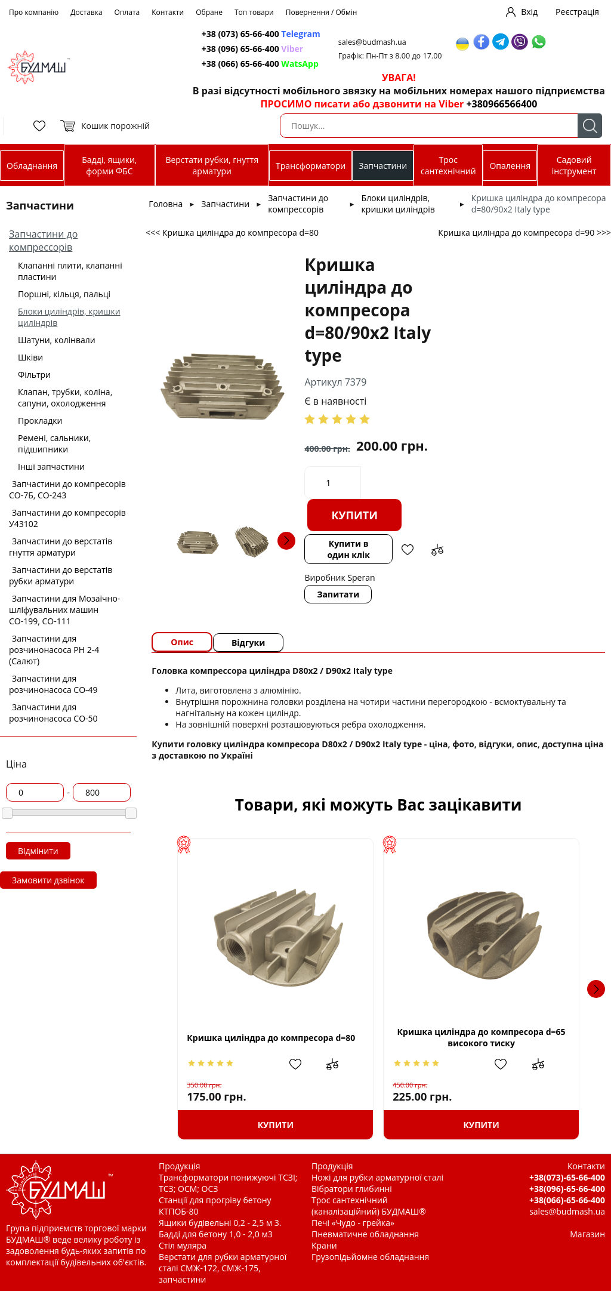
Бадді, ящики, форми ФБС (109, 165)
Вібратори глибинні (351, 1188)
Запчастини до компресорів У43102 (67, 518)
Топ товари (254, 12)
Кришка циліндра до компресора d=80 (271, 1037)
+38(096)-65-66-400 (567, 1188)
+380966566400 (501, 103)
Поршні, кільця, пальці (64, 294)
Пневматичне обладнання (365, 1234)
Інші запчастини (51, 466)
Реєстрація (577, 11)
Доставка (86, 12)
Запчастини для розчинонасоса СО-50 (53, 712)
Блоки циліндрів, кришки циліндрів (398, 203)
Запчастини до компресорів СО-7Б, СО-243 (67, 489)
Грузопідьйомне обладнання (370, 1256)
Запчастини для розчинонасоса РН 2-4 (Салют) (54, 650)
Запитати (338, 594)
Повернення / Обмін (321, 12)
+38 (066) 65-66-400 (260, 63)
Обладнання (32, 165)
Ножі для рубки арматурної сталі (377, 1177)
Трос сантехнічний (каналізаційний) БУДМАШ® (368, 1205)
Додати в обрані (407, 550)
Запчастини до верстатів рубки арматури (60, 575)
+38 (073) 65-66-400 (261, 33)
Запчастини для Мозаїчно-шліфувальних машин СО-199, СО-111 (64, 610)
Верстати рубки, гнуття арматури (211, 165)
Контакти (168, 12)
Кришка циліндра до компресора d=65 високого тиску (481, 1037)
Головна (166, 203)
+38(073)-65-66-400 (567, 1177)
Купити (354, 515)
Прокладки (40, 420)
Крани (324, 1245)
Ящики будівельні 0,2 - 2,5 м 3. (220, 1222)
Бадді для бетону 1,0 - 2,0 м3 (216, 1234)
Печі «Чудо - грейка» (352, 1222)
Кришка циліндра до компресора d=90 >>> (524, 232)
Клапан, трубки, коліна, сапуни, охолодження (65, 397)
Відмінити (38, 850)
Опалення (509, 165)
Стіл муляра (182, 1245)
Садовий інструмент (574, 165)
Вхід (529, 11)
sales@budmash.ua (372, 42)
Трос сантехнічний (448, 165)
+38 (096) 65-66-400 (252, 48)
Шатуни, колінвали (56, 340)
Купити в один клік (348, 549)
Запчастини (383, 165)
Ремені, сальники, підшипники (54, 443)
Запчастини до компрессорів (43, 240)
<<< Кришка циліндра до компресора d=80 (232, 232)
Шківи (30, 357)
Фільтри (34, 374)
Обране (209, 12)
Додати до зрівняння (437, 550)
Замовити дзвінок (48, 880)
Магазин (587, 1234)
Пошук (590, 125)
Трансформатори (310, 165)
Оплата (127, 12)
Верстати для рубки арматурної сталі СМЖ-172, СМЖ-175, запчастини (222, 1268)
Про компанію (33, 12)
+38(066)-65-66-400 (567, 1200)
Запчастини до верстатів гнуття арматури (60, 546)
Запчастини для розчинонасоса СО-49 (53, 684)
